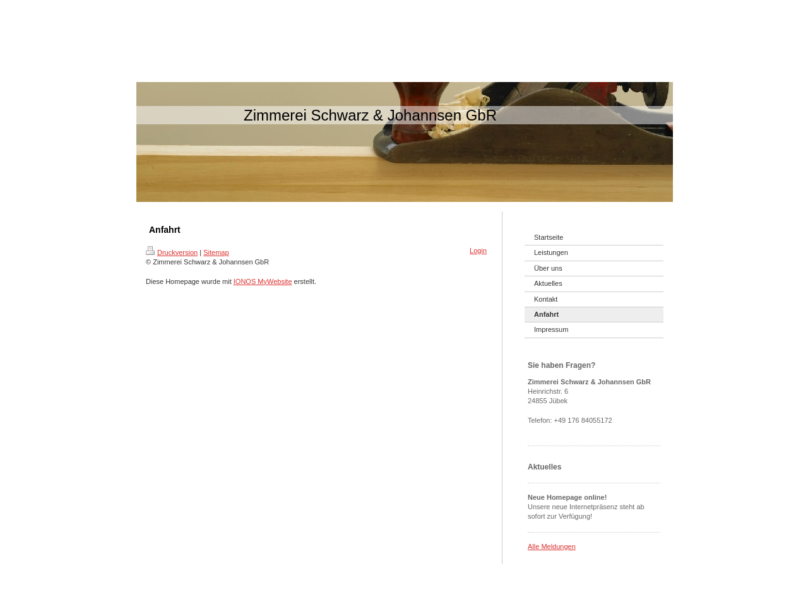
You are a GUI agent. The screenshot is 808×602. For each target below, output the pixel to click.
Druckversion (172, 252)
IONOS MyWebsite (263, 281)
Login (478, 250)
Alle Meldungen (552, 546)
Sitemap (216, 252)
